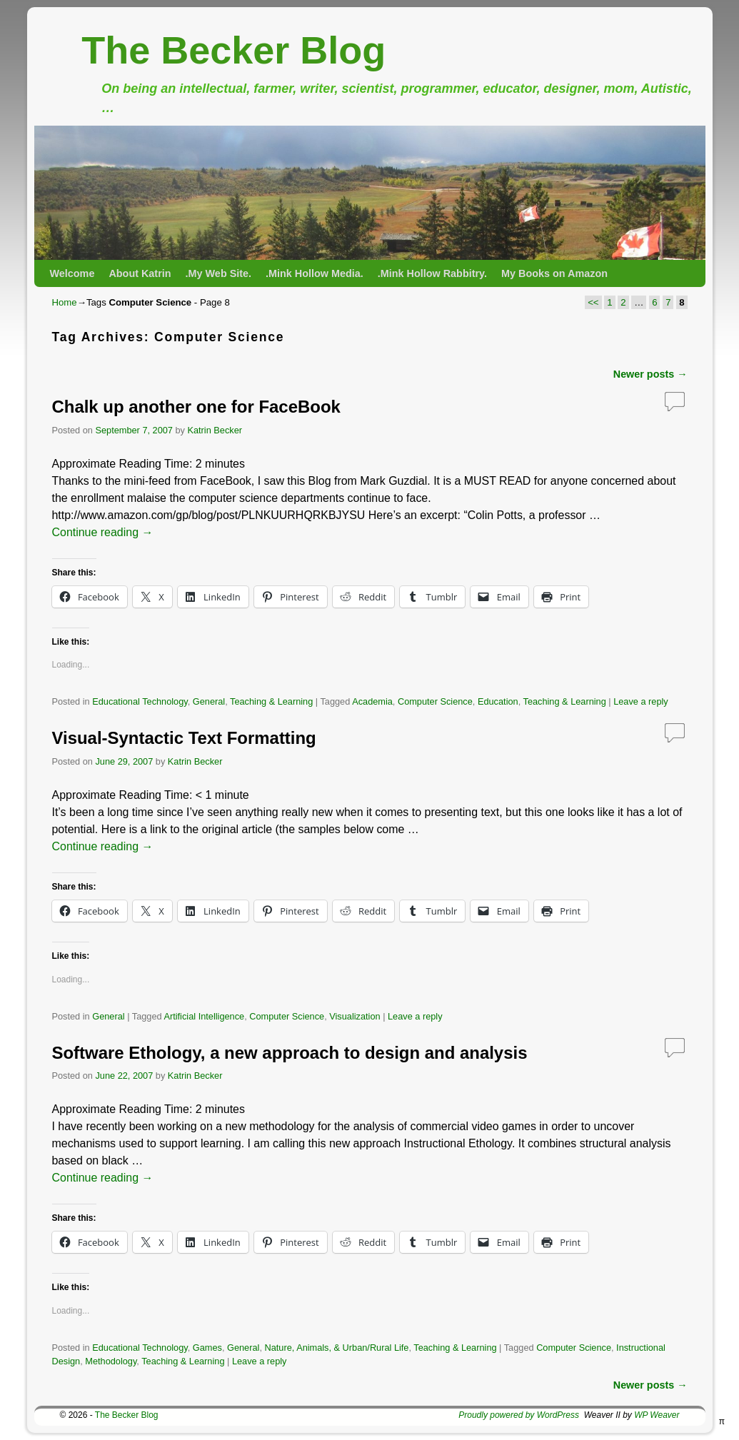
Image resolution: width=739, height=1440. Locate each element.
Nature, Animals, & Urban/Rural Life (336, 1347)
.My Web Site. (219, 273)
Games (207, 1347)
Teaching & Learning (271, 701)
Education (498, 701)
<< (593, 302)
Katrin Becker (214, 430)
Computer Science (435, 701)
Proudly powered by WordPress (518, 1415)
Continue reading (103, 532)
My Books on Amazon (554, 273)
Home (64, 302)
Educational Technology (140, 701)
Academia (372, 701)
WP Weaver (656, 1415)
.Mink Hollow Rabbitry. (432, 273)
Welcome (72, 273)
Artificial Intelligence (204, 1016)
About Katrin (140, 273)
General (209, 701)
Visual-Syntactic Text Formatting (184, 737)
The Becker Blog (233, 50)
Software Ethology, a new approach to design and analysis (290, 1052)
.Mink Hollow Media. (314, 273)
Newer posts (650, 374)
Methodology (110, 1361)
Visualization (354, 1016)
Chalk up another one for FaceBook (196, 406)
